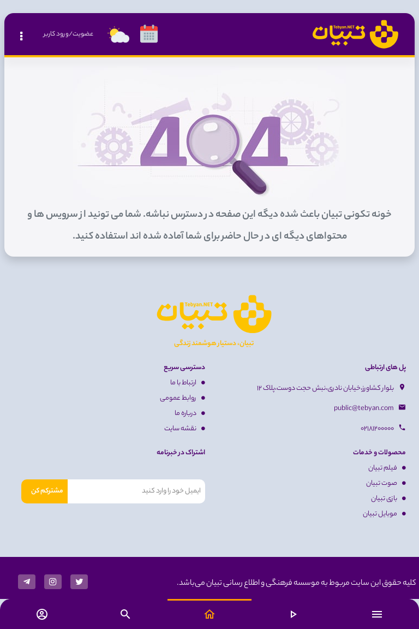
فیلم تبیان (387, 468)
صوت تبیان (386, 483)
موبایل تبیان (384, 514)
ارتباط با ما (187, 383)
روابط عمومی (182, 398)
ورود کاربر (56, 34)
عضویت (83, 34)
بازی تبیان (388, 499)
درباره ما (190, 413)
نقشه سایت (184, 429)
